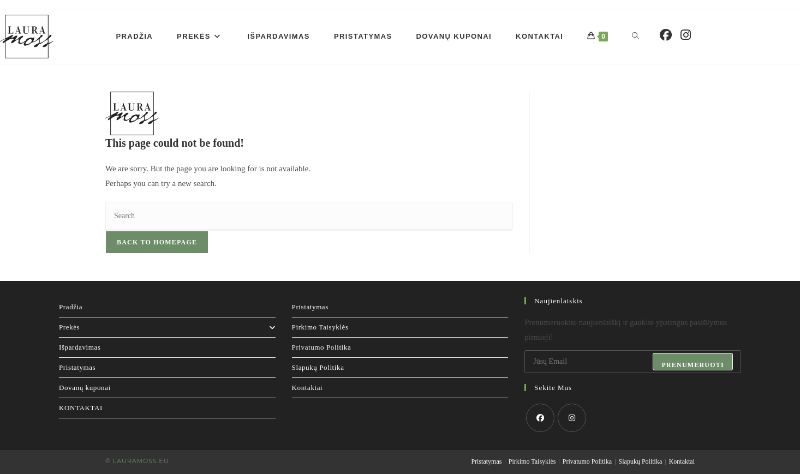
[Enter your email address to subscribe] (632, 361)
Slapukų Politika (318, 367)
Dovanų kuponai (85, 387)
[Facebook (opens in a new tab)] (665, 35)
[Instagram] (572, 418)
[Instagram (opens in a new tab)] (685, 35)
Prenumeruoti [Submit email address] (692, 365)
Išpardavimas (80, 347)
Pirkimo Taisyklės (320, 327)
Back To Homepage (157, 242)
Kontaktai (307, 387)
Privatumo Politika (321, 347)
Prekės (167, 327)
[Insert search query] (309, 216)
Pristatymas (77, 367)
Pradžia (70, 307)
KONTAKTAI (81, 408)
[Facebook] (540, 418)
